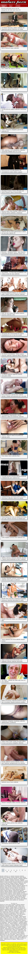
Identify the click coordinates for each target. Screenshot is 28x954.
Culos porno (17, 910)
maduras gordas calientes (6, 892)
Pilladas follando (14, 907)
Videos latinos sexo (19, 905)
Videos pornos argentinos (9, 913)
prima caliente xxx (14, 900)
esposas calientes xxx (18, 882)
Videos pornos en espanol (10, 939)
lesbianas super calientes (6, 886)
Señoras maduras (20, 904)
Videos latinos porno (9, 928)
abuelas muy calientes (5, 877)
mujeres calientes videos (19, 896)
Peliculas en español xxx (20, 928)
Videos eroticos (8, 921)
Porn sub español (21, 914)
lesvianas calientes (14, 888)
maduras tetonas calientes (6, 894)
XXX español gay (4, 911)
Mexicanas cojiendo (4, 907)
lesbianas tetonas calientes (18, 886)
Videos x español (10, 908)
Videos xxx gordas (4, 938)
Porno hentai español (21, 926)
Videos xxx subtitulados (17, 929)
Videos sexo (3, 935)
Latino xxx (25, 935)
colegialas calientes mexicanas (12, 879)
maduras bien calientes (18, 890)
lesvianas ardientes (4, 888)
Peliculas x (2, 908)
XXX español (15, 916)
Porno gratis (23, 910)
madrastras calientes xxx (5, 889)
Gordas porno (21, 907)
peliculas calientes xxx (15, 897)
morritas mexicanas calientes (7, 896)
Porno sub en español (10, 904)
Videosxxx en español (14, 938)
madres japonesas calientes (18, 889)
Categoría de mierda (18, 6)
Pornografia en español (9, 926)
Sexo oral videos (11, 934)
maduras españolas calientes (20, 891)
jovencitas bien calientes (10, 885)
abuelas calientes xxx (5, 876)
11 (10, 871)
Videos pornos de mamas (10, 918)
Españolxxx (7, 932)
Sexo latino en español (18, 921)
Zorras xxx (2, 904)
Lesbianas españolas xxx (6, 916)
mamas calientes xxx (17, 894)
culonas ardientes (8, 882)
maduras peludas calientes (19, 892)
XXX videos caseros (17, 917)
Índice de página (3, 6)
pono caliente (17, 898)
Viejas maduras (17, 920)
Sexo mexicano (13, 933)
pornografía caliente (4, 900)
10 (7, 871)
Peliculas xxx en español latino (7, 905)
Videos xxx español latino (6, 929)
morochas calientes (10, 895)
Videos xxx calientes (13, 2)
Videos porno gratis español (17, 932)
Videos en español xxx (5, 924)
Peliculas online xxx (4, 923)
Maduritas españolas (5, 915)
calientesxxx (5, 878)
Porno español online (22, 918)
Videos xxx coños (5, 936)
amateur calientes (15, 877)
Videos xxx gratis (18, 935)
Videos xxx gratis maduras (16, 915)
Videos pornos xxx (20, 934)
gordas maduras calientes (13, 884)
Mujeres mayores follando (10, 914)
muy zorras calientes (5, 897)
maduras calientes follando (6, 891)
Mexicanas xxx (3, 934)
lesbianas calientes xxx (22, 885)
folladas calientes (14, 883)
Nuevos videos (10, 6)
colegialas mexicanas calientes (17, 880)
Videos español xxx (22, 936)
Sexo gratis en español (11, 930)
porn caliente (24, 898)
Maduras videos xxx (4, 933)
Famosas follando (23, 923)
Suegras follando (15, 924)
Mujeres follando (14, 923)
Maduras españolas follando (6, 909)
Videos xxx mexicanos (14, 911)
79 (15, 871)
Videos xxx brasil (13, 936)
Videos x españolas (18, 909)
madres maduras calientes (6, 890)
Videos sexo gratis (9, 910)
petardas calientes (9, 898)
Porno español (21, 933)
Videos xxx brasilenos (13, 922)
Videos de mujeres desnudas (6, 920)
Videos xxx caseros (7, 917)
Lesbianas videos (23, 922)
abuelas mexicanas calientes (17, 876)
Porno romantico (10, 935)
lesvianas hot (22, 888)
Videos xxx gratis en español (15, 927)
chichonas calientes (13, 878)
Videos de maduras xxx (19, 908)
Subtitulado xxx (3, 927)
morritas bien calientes (21, 895)
